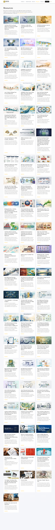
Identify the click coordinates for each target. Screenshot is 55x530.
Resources (37, 1)
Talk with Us (47, 1)
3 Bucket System (28, 1)
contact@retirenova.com (21, 13)
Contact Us (42, 1)
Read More (6, 57)
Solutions (23, 1)
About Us (33, 1)
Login (51, 1)
